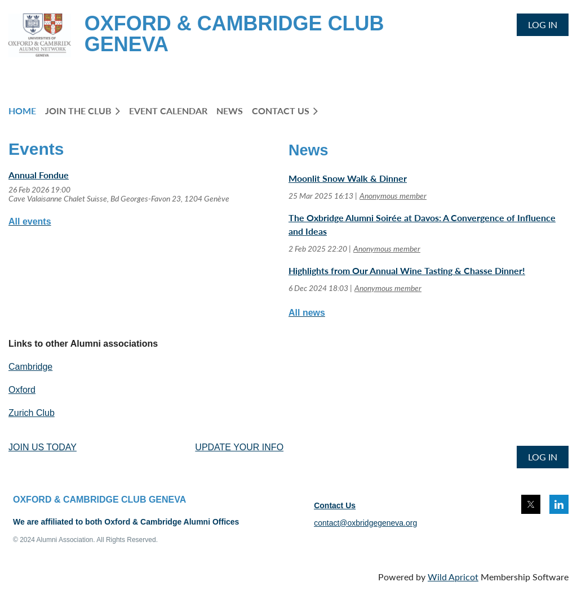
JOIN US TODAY (42, 447)
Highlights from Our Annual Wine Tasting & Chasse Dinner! (406, 270)
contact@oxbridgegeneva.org (365, 522)
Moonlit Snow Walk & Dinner (347, 178)
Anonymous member (393, 195)
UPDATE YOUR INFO (239, 447)
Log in (542, 24)
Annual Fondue (38, 174)
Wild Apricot (453, 576)
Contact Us (335, 505)
